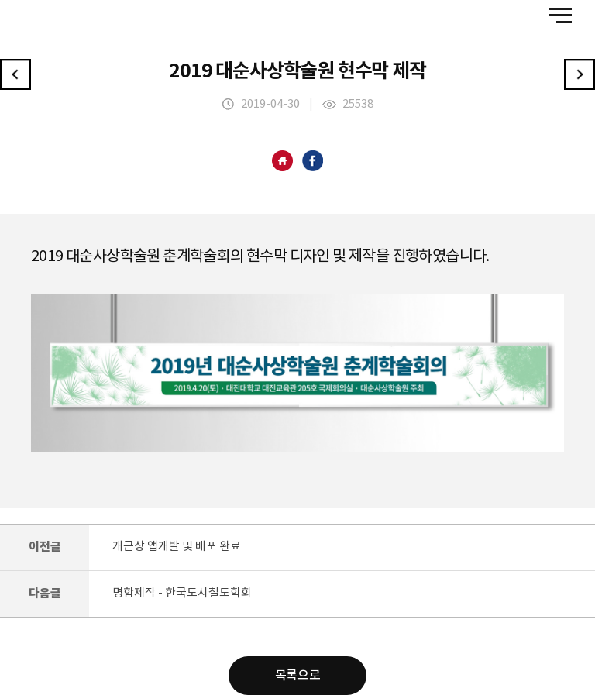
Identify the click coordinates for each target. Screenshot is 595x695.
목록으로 (297, 676)
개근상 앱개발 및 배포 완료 (176, 546)
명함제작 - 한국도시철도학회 (182, 593)
